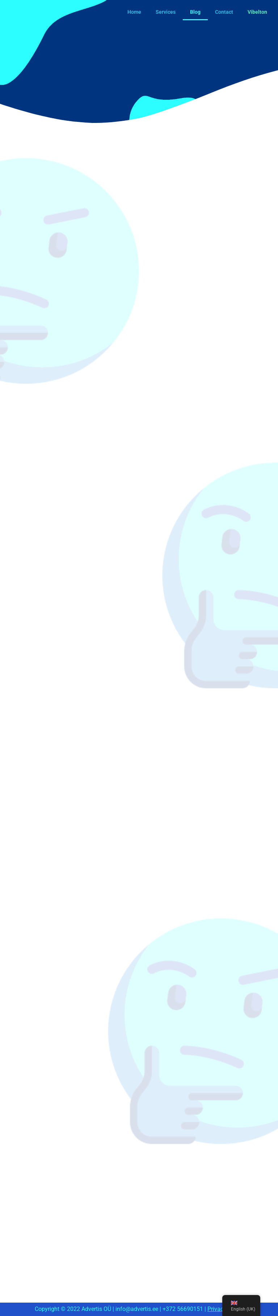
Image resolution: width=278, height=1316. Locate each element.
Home (134, 12)
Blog (195, 12)
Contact (224, 12)
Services (166, 12)
